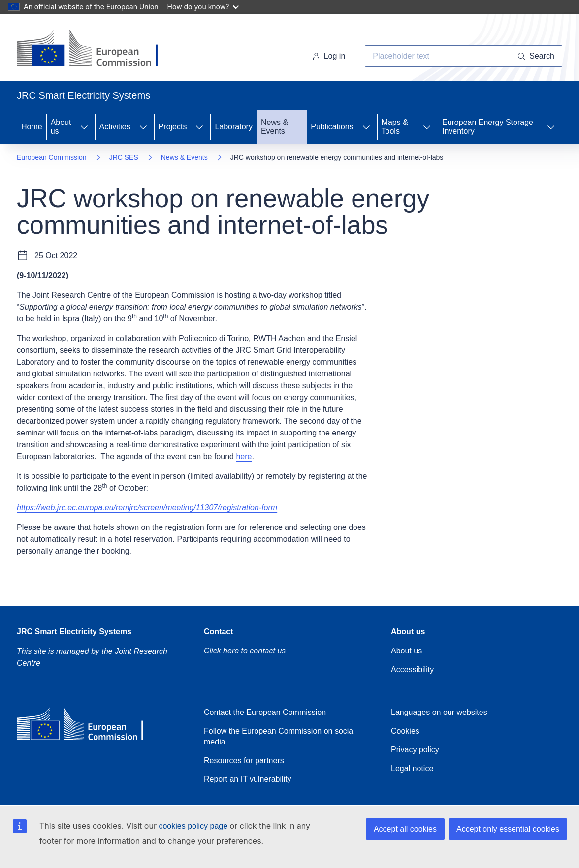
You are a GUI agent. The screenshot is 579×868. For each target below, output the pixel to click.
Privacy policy (415, 749)
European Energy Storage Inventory (487, 126)
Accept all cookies (405, 829)
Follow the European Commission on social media (279, 736)
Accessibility (412, 669)
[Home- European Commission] (96, 49)
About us (61, 126)
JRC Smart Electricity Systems (74, 631)
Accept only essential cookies (507, 829)
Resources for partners (244, 760)
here (244, 456)
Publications (332, 127)
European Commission (52, 157)
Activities (114, 127)
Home (31, 127)
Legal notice (412, 768)
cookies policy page (193, 826)
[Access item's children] (84, 127)
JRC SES (123, 157)
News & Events (274, 126)
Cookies (405, 731)
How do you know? (203, 6)
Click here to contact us (245, 651)
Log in (329, 56)
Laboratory (234, 127)
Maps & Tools (395, 126)
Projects (173, 127)
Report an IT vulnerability (247, 779)
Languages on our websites (439, 712)
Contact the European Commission (265, 712)
